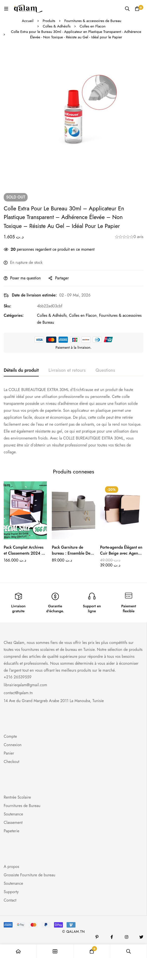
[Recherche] (127, 8)
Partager (62, 278)
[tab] (21, 370)
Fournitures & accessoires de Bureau (92, 21)
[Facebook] (112, 937)
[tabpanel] (73, 421)
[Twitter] (141, 937)
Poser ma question (25, 278)
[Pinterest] (97, 937)
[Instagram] (127, 937)
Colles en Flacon (93, 26)
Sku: (7, 306)
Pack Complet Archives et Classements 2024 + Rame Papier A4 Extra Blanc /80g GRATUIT (24, 556)
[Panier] (137, 8)
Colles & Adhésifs (57, 26)
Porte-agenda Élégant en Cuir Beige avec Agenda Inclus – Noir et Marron (121, 553)
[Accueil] (18, 951)
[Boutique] (55, 951)
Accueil (28, 21)
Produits (49, 21)
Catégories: (14, 315)
